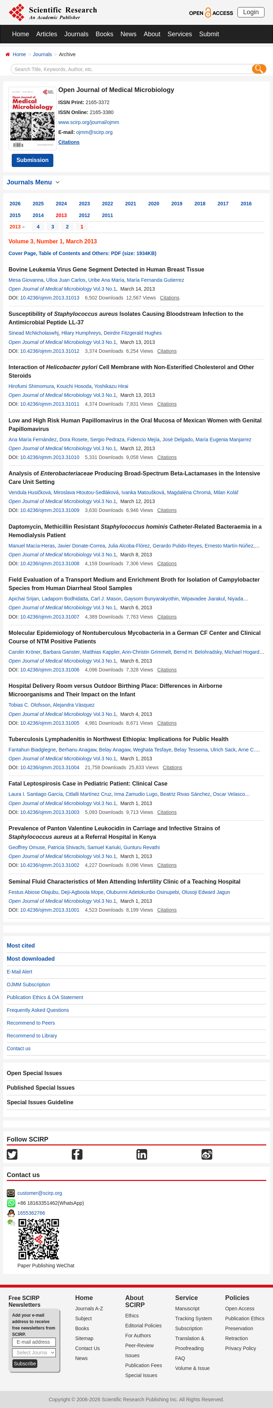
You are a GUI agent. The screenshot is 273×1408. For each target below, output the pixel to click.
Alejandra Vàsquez (74, 705)
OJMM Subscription (28, 984)
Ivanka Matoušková (143, 492)
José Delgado (177, 439)
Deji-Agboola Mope (82, 892)
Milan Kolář (226, 492)
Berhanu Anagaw (77, 749)
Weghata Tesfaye (152, 749)
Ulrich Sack (223, 749)
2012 (84, 215)
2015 (15, 215)
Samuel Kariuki (104, 847)
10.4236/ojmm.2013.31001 (50, 910)
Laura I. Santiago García (36, 794)
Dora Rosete (73, 439)
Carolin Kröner (25, 652)
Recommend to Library (32, 1036)
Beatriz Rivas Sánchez (185, 794)
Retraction (236, 1338)
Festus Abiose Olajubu (33, 892)
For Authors (138, 1335)
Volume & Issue (192, 1368)
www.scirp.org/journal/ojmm (88, 122)
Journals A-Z (89, 1308)
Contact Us (87, 1348)
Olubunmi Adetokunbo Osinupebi (142, 892)
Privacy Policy (240, 1348)
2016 (246, 203)
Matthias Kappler (100, 652)
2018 (199, 203)
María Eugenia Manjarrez (223, 439)
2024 (61, 203)
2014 (38, 215)
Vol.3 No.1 (104, 289)
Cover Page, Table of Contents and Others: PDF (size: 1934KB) (82, 253)
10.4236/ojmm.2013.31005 (50, 723)
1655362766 (31, 1213)
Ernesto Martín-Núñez (229, 546)
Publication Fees (143, 1365)
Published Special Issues (41, 1088)
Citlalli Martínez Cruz (88, 794)
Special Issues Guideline (40, 1102)
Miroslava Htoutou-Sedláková (86, 492)
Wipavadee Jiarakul (203, 598)
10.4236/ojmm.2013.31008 (50, 563)
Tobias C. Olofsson (29, 705)
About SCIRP (135, 1301)
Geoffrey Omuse (27, 847)
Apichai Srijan (24, 598)
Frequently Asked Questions (38, 1010)
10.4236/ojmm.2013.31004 (50, 767)
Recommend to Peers (31, 1023)
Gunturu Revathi (141, 847)
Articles (46, 34)
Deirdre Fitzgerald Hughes (133, 333)
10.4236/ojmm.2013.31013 (50, 298)
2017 (223, 203)
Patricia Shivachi (66, 847)
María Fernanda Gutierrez (155, 280)
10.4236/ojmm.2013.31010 (50, 457)
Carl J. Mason (106, 598)
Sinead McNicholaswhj (34, 333)
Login (251, 12)
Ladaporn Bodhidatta (65, 598)
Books (104, 34)
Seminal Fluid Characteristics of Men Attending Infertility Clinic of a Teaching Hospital (125, 882)
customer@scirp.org (39, 1193)
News (128, 34)
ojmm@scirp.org (94, 132)
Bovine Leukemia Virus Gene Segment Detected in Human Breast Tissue (106, 269)
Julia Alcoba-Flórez (129, 546)
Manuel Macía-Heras (32, 546)
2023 (84, 203)
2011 (107, 215)
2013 (61, 215)
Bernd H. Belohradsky (198, 652)
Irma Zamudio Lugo (135, 794)
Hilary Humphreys (81, 333)
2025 (38, 203)
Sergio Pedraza (107, 439)
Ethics (132, 1315)
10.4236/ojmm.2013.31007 (50, 617)
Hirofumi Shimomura (31, 386)
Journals (76, 34)
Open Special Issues (34, 1073)
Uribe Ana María (106, 280)
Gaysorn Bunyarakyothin (151, 598)
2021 (130, 203)
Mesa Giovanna (26, 280)
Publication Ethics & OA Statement (45, 997)
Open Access (240, 1308)
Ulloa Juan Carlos (66, 280)
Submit (209, 34)
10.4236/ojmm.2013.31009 (50, 510)
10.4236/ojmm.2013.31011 (50, 404)
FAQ (180, 1358)
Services (179, 34)
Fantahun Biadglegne (32, 749)
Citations (69, 142)
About (152, 34)
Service (186, 1297)
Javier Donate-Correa (81, 546)
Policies (237, 1297)
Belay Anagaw (114, 749)
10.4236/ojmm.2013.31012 (50, 351)
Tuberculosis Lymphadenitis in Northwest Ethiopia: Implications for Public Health (119, 739)
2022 (107, 203)
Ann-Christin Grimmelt (146, 652)
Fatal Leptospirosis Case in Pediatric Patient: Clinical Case (88, 784)
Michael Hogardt (243, 652)
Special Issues (141, 1375)
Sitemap (84, 1338)
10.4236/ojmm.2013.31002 (50, 865)
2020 (153, 203)
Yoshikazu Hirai (111, 386)
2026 (15, 203)
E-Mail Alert (19, 972)
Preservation (239, 1328)
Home (20, 34)
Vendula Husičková (30, 492)
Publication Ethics (244, 1318)
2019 (176, 203)
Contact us (19, 1048)
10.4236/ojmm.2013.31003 (50, 812)
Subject (83, 1318)
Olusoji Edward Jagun (206, 892)
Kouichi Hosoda (74, 386)
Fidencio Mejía (143, 439)
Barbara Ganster (61, 652)
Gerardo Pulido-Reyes (177, 546)
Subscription (189, 1328)
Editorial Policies (143, 1325)
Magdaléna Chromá (189, 492)
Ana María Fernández (33, 439)
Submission (32, 160)
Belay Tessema (191, 749)
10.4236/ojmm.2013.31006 (50, 670)
